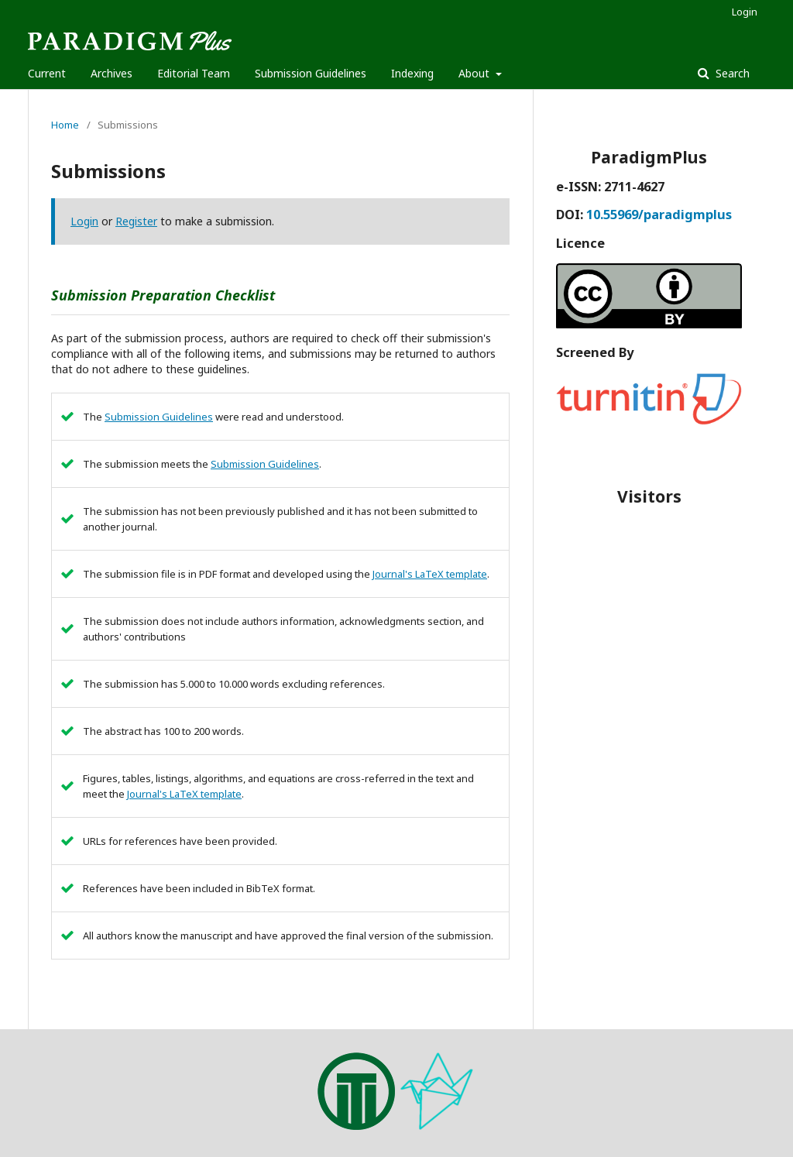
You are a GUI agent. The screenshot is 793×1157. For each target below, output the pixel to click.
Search (731, 73)
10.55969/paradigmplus (659, 214)
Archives (111, 73)
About (475, 73)
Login (744, 12)
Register (136, 221)
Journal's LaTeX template (429, 574)
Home (65, 125)
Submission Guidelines (310, 73)
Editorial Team (193, 73)
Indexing (412, 73)
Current (47, 73)
